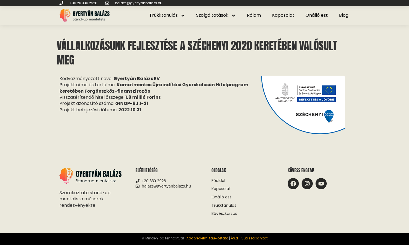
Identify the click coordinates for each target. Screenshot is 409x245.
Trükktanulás (167, 15)
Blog (343, 15)
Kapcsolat (283, 15)
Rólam (254, 15)
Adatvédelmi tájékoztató (207, 238)
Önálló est (316, 15)
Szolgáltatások (216, 15)
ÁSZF (235, 238)
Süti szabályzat (254, 238)
